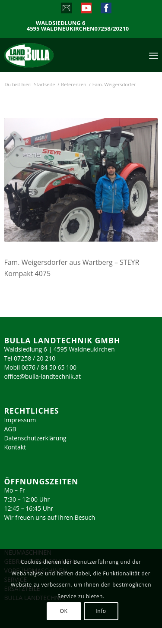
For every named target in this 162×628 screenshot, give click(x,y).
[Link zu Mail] (66, 10)
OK (64, 611)
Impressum (20, 420)
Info (100, 611)
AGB (10, 429)
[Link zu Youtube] (85, 10)
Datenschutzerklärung (35, 438)
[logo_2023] (47, 55)
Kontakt (15, 447)
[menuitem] (153, 54)
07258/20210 (112, 28)
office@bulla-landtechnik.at (42, 376)
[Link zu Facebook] (105, 10)
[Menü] (153, 54)
